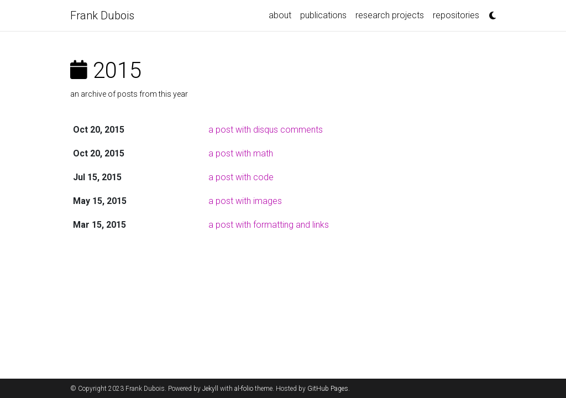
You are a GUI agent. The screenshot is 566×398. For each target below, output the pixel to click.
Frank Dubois (102, 15)
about (280, 15)
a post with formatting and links (268, 224)
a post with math (240, 153)
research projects (389, 15)
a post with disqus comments (265, 129)
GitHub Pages (327, 388)
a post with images (245, 201)
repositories (456, 15)
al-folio (243, 388)
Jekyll (210, 388)
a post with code (241, 177)
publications (323, 15)
